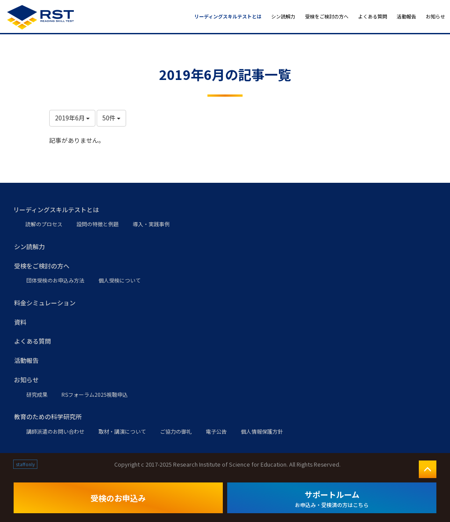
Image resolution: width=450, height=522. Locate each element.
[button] (225, 210)
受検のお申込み (118, 498)
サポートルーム (332, 498)
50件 (111, 117)
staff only (25, 464)
